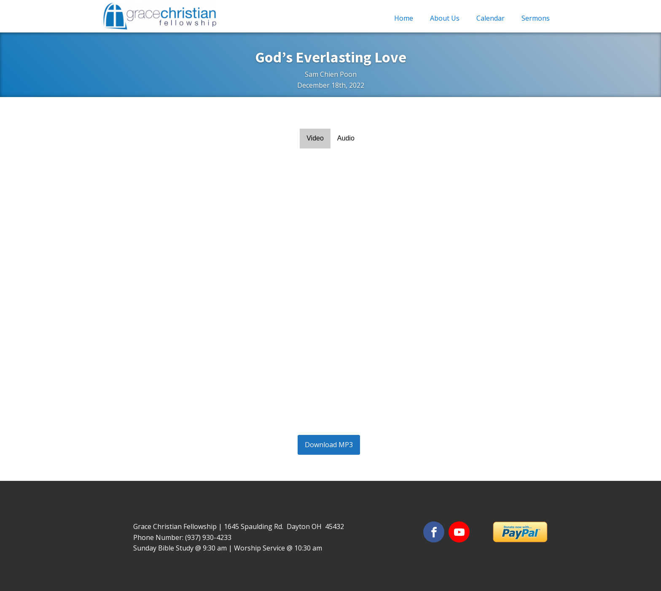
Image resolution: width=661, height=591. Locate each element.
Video (315, 138)
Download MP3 (329, 444)
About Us (444, 18)
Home (403, 18)
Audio (346, 138)
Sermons (535, 18)
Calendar (490, 18)
